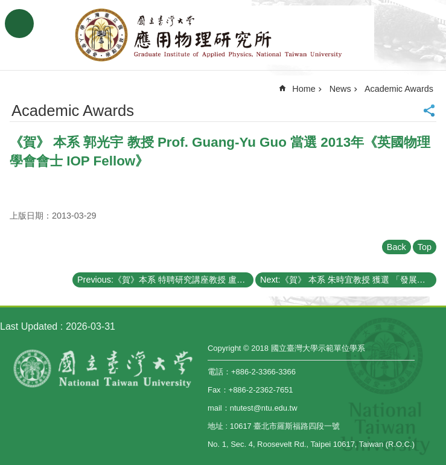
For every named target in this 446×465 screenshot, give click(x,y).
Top (425, 247)
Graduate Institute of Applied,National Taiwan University (223, 35)
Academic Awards (399, 89)
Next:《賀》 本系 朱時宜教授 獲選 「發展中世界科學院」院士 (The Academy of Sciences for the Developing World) (348, 279)
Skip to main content (6, 6)
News (340, 89)
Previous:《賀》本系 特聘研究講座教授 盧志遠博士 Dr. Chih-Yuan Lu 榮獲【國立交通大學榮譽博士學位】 (165, 279)
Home (303, 89)
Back (396, 247)
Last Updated (28, 326)
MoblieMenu (19, 23)
